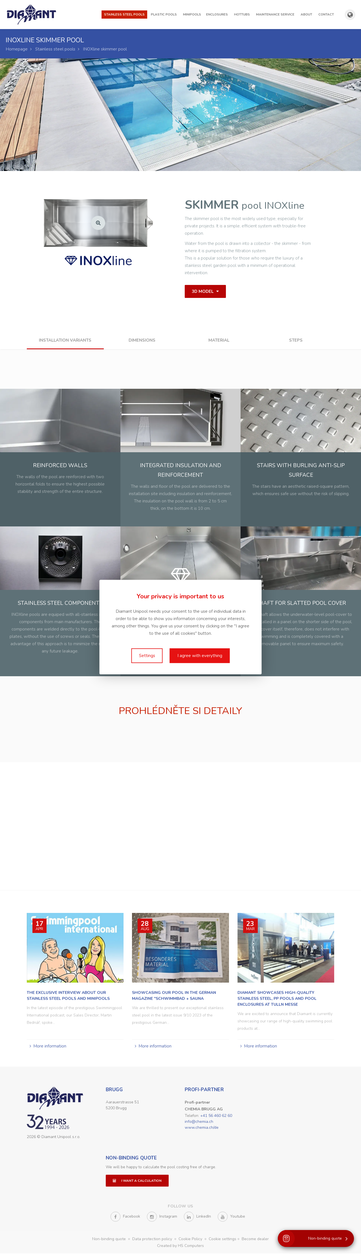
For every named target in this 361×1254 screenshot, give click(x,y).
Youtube (231, 1217)
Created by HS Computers (180, 1246)
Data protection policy (152, 1239)
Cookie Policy (191, 1239)
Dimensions (142, 340)
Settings (147, 655)
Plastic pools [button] (164, 14)
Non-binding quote (131, 1158)
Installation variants (65, 340)
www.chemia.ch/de (202, 1127)
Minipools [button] (192, 14)
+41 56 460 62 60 (216, 1115)
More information (49, 1046)
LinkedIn (197, 1217)
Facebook (125, 1217)
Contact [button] (326, 14)
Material (218, 340)
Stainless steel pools (55, 49)
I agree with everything (199, 655)
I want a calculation (137, 1181)
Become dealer (255, 1239)
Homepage (17, 49)
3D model (205, 291)
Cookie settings (222, 1239)
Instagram (162, 1217)
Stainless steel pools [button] (124, 14)
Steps (296, 340)
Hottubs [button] (242, 14)
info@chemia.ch (199, 1121)
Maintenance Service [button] (275, 14)
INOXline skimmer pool (105, 49)
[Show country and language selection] (350, 14)
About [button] (306, 14)
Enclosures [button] (217, 14)
